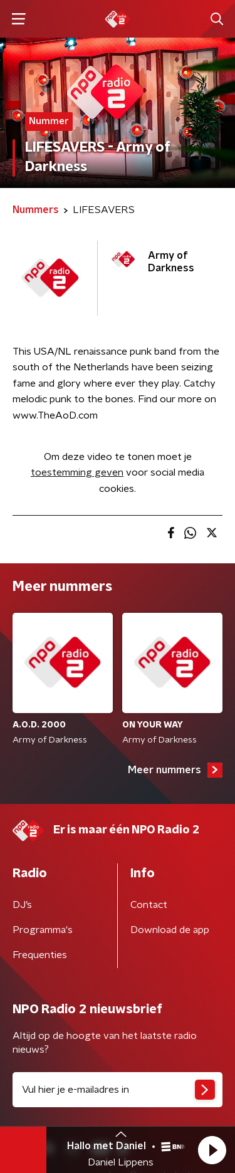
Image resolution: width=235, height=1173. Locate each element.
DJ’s (22, 905)
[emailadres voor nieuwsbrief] (117, 1089)
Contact (148, 905)
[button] (212, 1150)
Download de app (169, 930)
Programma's (43, 930)
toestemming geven (77, 472)
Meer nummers (175, 770)
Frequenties (40, 955)
